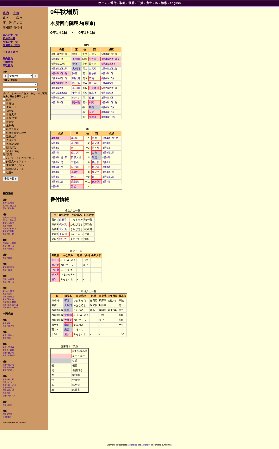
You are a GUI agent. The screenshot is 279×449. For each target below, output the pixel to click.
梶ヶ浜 (76, 83)
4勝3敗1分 (57, 181)
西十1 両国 (7, 405)
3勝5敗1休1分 (109, 102)
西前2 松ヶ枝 (8, 208)
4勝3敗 (55, 138)
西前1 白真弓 (8, 279)
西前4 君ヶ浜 (8, 282)
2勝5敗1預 (108, 152)
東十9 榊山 (7, 338)
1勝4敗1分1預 (110, 138)
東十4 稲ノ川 (8, 379)
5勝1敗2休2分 (59, 92)
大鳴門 (76, 68)
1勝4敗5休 (107, 83)
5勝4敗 (55, 142)
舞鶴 (91, 107)
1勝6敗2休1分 (109, 68)
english (175, 3)
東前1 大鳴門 (8, 223)
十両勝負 (8, 62)
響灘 (74, 63)
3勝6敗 (106, 147)
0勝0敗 (106, 157)
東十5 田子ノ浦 (9, 385)
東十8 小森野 (8, 350)
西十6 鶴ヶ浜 (8, 390)
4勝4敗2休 (57, 88)
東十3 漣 (6, 323)
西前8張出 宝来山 (10, 305)
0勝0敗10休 (58, 63)
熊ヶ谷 (76, 97)
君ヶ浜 (92, 83)
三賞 (140, 3)
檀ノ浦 (96, 167)
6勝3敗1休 (57, 58)
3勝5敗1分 (57, 167)
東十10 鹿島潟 (9, 355)
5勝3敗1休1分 (109, 54)
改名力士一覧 (10, 34)
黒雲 (94, 157)
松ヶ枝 (92, 73)
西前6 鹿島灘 (8, 297)
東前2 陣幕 (7, 226)
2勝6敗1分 (57, 162)
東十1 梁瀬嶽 (8, 347)
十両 (16, 13)
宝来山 (92, 112)
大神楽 (92, 117)
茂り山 (75, 142)
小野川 (92, 58)
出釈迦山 (94, 88)
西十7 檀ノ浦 (8, 326)
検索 (164, 3)
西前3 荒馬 (7, 294)
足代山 (75, 167)
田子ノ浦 (76, 157)
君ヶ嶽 (96, 147)
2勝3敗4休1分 (59, 78)
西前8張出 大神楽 (10, 307)
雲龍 (74, 54)
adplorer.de (132, 445)
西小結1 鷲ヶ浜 (9, 220)
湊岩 (73, 186)
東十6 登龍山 (8, 387)
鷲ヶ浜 (92, 63)
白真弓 (92, 68)
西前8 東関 (7, 258)
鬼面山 (76, 58)
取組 (122, 3)
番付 (113, 3)
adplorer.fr (145, 445)
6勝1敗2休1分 (59, 54)
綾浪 (91, 97)
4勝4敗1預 (108, 172)
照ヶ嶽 (76, 102)
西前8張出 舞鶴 (9, 302)
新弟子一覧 (9, 38)
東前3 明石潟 (8, 267)
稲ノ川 (75, 152)
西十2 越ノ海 (8, 365)
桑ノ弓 (96, 172)
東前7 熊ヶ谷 (8, 299)
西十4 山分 (7, 382)
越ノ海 (96, 142)
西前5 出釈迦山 (9, 228)
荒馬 (91, 78)
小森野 (75, 172)
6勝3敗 (55, 147)
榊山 (73, 176)
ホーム (103, 3)
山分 (94, 152)
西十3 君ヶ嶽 (8, 367)
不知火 (92, 54)
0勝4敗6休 (107, 92)
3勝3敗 (106, 142)
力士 (149, 3)
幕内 (6, 13)
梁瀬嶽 (75, 138)
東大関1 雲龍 (8, 203)
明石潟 (76, 78)
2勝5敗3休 (107, 97)
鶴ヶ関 (96, 181)
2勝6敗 (106, 162)
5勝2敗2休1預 (59, 68)
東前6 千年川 (8, 231)
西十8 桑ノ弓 (8, 353)
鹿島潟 (75, 181)
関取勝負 (8, 65)
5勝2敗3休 (107, 63)
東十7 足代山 (8, 370)
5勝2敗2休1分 (109, 88)
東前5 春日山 (8, 249)
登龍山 (75, 162)
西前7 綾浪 (7, 270)
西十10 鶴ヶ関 (9, 396)
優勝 (131, 3)
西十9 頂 (6, 393)
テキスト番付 (10, 52)
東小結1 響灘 (8, 291)
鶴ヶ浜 (96, 162)
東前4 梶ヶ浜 (8, 246)
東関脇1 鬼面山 (9, 206)
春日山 (76, 88)
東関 (91, 102)
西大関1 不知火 (9, 218)
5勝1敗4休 (57, 102)
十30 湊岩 (7, 417)
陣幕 (74, 73)
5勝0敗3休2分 (59, 73)
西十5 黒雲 (7, 414)
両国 (94, 138)
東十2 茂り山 (8, 335)
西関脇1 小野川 (9, 243)
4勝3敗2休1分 (109, 58)
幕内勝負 (8, 58)
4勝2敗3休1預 (59, 83)
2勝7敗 (55, 152)
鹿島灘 (92, 92)
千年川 (76, 92)
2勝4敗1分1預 (59, 157)
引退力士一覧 (10, 41)
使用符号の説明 (11, 45)
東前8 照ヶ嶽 (8, 234)
